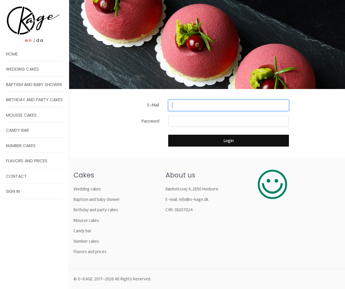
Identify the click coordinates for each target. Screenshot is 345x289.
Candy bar (17, 130)
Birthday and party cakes (34, 100)
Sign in (13, 191)
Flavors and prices (26, 161)
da (40, 40)
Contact (16, 176)
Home (12, 54)
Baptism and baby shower (34, 85)
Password (150, 121)
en (28, 40)
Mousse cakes (21, 115)
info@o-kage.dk (194, 199)
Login (228, 141)
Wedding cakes (22, 69)
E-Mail (153, 105)
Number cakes (21, 146)
